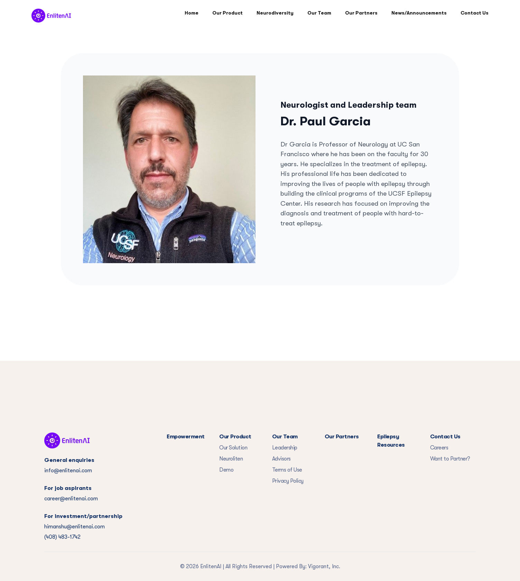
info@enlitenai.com (68, 470)
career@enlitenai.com (71, 498)
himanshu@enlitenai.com (74, 527)
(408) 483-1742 (62, 537)
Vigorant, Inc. (324, 566)
